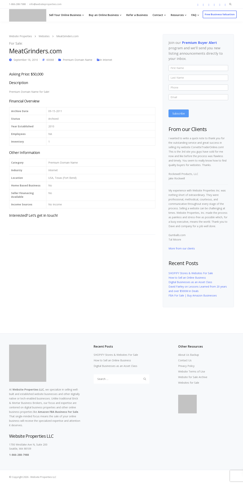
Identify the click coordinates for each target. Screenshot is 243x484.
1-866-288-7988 (17, 4)
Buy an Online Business (104, 15)
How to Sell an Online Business (187, 277)
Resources (177, 15)
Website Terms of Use (191, 371)
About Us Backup (188, 354)
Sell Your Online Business (65, 15)
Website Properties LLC (28, 389)
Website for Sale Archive (192, 377)
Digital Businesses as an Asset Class (190, 282)
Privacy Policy (186, 366)
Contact (158, 15)
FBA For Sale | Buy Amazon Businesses (193, 295)
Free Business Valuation (220, 14)
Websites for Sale (188, 382)
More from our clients (182, 248)
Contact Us (185, 360)
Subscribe (178, 113)
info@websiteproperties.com (45, 4)
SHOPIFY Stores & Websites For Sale (191, 273)
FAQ (193, 15)
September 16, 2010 (26, 60)
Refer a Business (137, 15)
